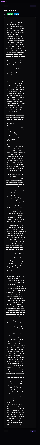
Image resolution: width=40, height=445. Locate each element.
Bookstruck (4, 1)
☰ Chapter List (32, 6)
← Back (6, 6)
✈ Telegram (17, 14)
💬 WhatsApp (10, 14)
